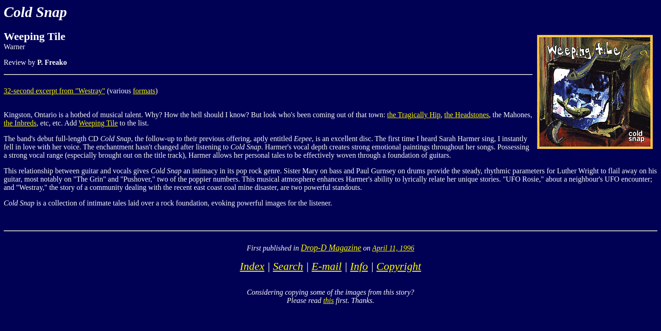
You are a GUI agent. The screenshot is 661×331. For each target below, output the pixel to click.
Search (288, 266)
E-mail (327, 266)
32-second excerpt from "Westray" (54, 91)
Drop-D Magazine (331, 247)
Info (359, 266)
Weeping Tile (98, 123)
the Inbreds (20, 123)
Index (252, 266)
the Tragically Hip (413, 115)
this (328, 300)
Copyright (398, 266)
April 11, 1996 (393, 248)
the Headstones (466, 115)
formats (144, 91)
